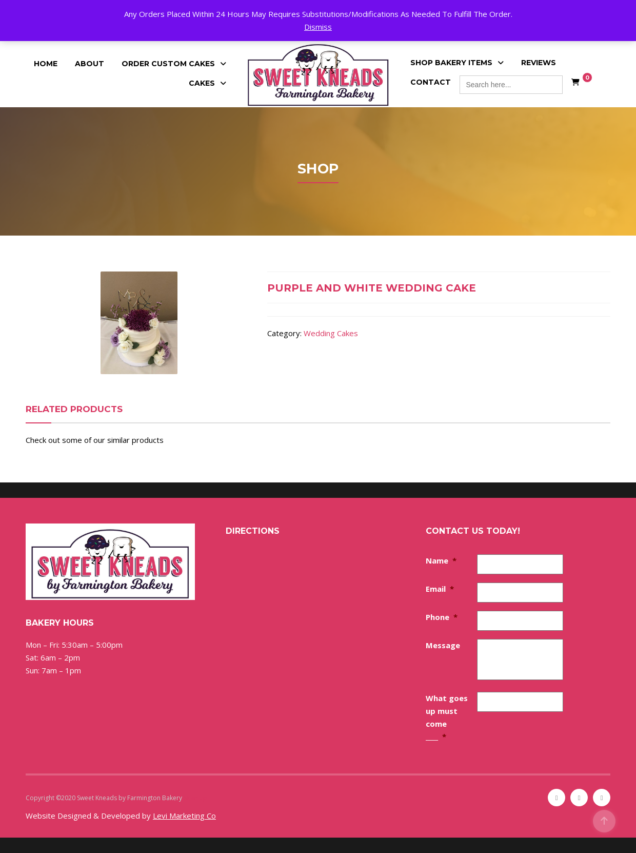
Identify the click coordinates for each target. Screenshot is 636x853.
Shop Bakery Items (451, 62)
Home (45, 63)
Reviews (538, 62)
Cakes (202, 83)
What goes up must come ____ (447, 717)
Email (440, 589)
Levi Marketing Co (184, 815)
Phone (442, 617)
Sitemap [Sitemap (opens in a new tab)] (195, 797)
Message (443, 645)
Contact (430, 82)
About (89, 63)
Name (441, 560)
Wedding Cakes (331, 333)
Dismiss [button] (318, 27)
